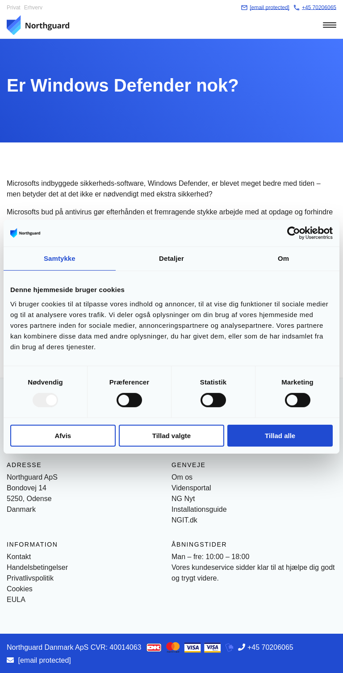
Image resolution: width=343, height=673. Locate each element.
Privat (14, 7)
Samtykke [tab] (59, 258)
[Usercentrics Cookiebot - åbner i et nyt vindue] (294, 232)
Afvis (62, 435)
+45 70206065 (270, 647)
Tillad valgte (171, 435)
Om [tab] (283, 258)
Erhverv (33, 7)
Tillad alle (280, 435)
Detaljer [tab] (171, 258)
